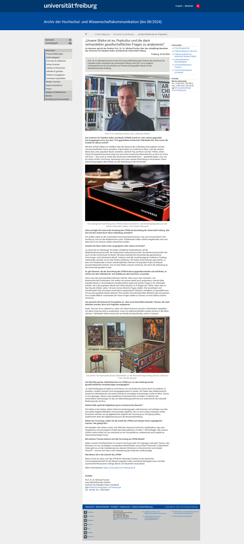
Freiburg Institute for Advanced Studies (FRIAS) (185, 55)
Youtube (89, 524)
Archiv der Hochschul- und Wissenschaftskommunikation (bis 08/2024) (103, 22)
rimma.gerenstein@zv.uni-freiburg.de (181, 89)
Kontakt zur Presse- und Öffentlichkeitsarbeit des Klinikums (156, 512)
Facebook (90, 512)
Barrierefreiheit (102, 507)
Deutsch (189, 6)
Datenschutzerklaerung (142, 507)
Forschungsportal (181, 48)
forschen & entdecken (123, 34)
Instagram (90, 520)
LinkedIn (90, 532)
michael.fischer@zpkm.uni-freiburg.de (104, 487)
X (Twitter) (90, 516)
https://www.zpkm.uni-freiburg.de (118, 468)
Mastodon (90, 536)
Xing (88, 528)
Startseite (86, 34)
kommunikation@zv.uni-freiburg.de (126, 519)
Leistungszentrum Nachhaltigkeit (182, 60)
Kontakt (114, 507)
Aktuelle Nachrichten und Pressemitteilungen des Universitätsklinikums (152, 517)
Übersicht (89, 507)
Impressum (125, 507)
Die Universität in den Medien (183, 516)
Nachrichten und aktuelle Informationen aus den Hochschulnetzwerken (186, 512)
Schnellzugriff (51, 43)
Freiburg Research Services (185, 51)
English (179, 6)
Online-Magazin (102, 34)
